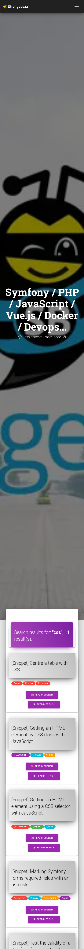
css (17, 683)
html (29, 683)
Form (34, 898)
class (37, 755)
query (37, 827)
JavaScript (20, 755)
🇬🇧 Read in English (42, 694)
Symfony (19, 898)
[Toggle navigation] (76, 7)
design (43, 683)
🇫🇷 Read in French (43, 704)
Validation (50, 898)
